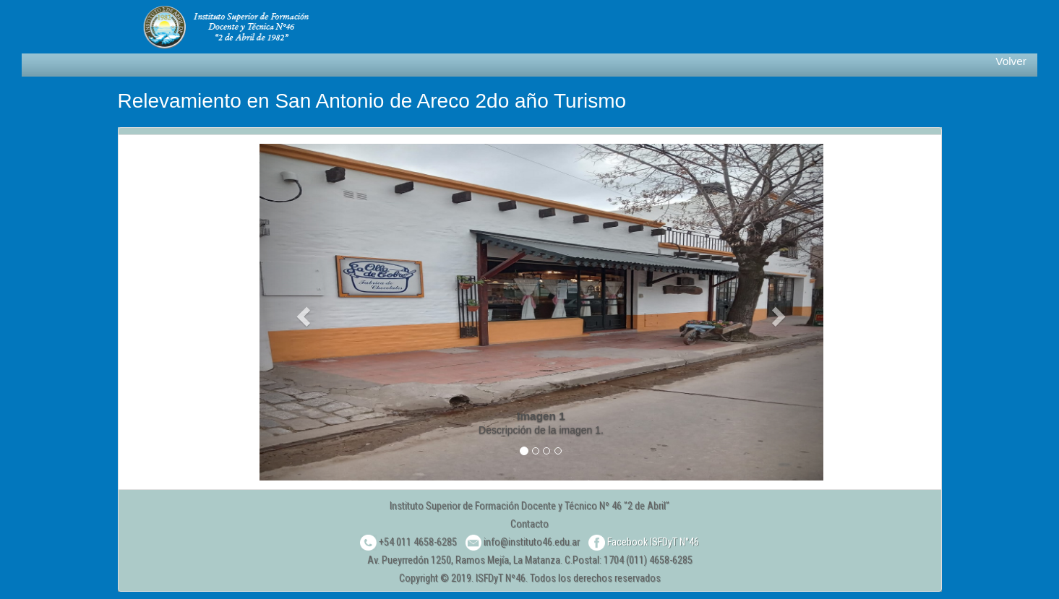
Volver (1010, 61)
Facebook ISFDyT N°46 (643, 542)
